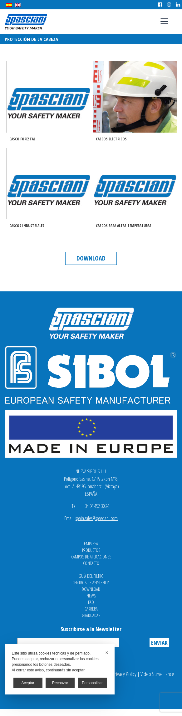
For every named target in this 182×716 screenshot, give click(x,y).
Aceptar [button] (27, 683)
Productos (91, 550)
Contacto (91, 563)
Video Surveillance (157, 674)
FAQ (91, 602)
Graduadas (91, 615)
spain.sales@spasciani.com (97, 518)
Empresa (91, 544)
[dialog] (60, 669)
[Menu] (164, 21)
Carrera (91, 609)
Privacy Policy (124, 674)
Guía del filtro (91, 576)
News (91, 596)
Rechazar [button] (60, 683)
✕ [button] (106, 652)
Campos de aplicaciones (91, 557)
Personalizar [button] (92, 683)
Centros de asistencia (91, 583)
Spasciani (26, 22)
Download (91, 258)
